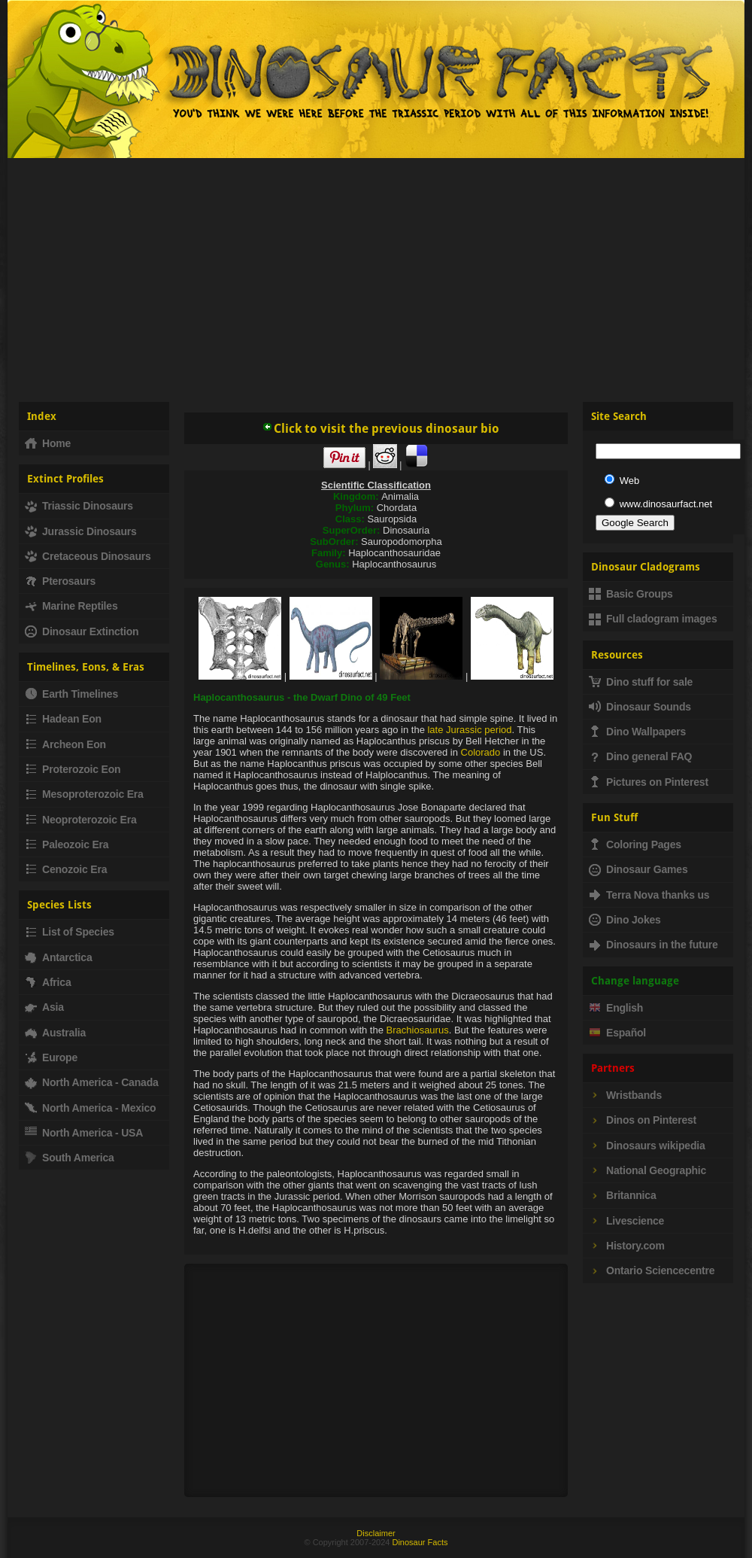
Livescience (626, 1221)
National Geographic (647, 1170)
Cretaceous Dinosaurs (88, 556)
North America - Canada (92, 1082)
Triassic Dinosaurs (79, 506)
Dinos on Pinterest (642, 1120)
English (616, 1008)
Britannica (622, 1195)
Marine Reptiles (71, 606)
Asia (44, 1007)
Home (48, 443)
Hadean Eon (63, 719)
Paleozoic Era (66, 844)
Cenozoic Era (66, 869)
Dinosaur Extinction (81, 631)
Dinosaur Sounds (640, 707)
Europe (51, 1057)
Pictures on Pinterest (648, 782)
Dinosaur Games (638, 869)
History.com (627, 1246)
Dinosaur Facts (419, 1542)
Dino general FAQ (640, 756)
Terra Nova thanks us (649, 895)
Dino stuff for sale (641, 682)
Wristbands (625, 1095)
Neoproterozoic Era (81, 820)
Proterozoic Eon (72, 769)
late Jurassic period (469, 729)
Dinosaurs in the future (653, 945)
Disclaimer (375, 1533)
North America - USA (84, 1133)
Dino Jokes (625, 920)
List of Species (69, 932)
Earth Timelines (71, 694)
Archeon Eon (65, 744)
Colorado (481, 752)
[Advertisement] (376, 274)
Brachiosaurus (418, 1030)
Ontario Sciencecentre (651, 1270)
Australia (55, 1033)
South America (69, 1158)
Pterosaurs (60, 581)
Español (617, 1033)
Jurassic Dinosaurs (81, 531)
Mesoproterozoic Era (84, 794)
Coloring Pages (635, 844)
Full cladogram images (653, 619)
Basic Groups (631, 594)
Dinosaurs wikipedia (647, 1146)
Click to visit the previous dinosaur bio (380, 428)
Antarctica (58, 957)
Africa (48, 982)
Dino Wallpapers (637, 732)
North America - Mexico (90, 1108)
